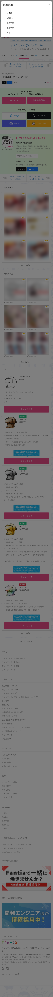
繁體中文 (10, 28)
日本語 (9, 13)
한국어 (9, 33)
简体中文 (10, 23)
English (9, 18)
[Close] (49, 4)
